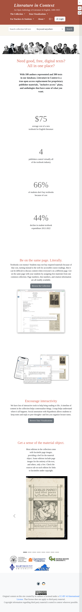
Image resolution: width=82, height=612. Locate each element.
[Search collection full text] (21, 29)
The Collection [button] (17, 14)
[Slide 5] (43, 552)
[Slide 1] (25, 552)
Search (69, 29)
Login (60, 19)
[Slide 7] (52, 552)
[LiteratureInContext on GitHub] (38, 583)
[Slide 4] (39, 552)
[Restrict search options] (50, 29)
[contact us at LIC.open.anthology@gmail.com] (43, 583)
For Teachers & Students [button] (21, 19)
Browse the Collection (41, 286)
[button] (51, 19)
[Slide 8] (57, 552)
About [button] (40, 19)
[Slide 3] (34, 552)
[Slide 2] (30, 552)
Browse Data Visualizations (41, 420)
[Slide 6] (48, 552)
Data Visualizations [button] (37, 14)
